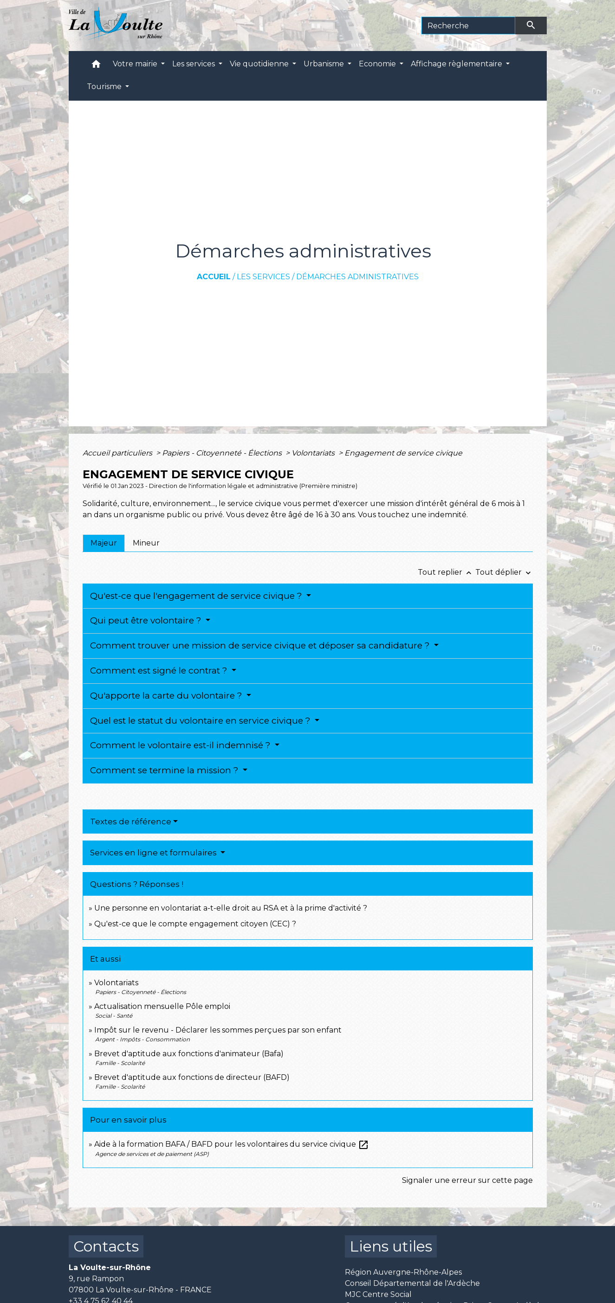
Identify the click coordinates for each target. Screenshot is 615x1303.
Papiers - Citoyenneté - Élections (223, 453)
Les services (263, 276)
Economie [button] (378, 63)
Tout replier (446, 572)
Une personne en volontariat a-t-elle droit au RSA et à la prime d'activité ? (230, 908)
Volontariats (314, 453)
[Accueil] (116, 25)
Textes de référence (130, 821)
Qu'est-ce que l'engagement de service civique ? (197, 596)
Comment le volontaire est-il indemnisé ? (181, 745)
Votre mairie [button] (136, 63)
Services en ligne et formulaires (154, 852)
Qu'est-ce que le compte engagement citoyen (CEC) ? (195, 923)
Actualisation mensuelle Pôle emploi (162, 1006)
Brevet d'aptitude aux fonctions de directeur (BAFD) (192, 1077)
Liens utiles (391, 1246)
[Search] (468, 25)
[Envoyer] (531, 25)
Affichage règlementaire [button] (457, 63)
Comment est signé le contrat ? (160, 670)
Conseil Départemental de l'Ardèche (412, 1283)
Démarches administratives (357, 276)
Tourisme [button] (105, 86)
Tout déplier (504, 572)
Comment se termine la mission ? (165, 770)
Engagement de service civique (403, 453)
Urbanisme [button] (325, 63)
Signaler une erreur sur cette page (467, 1180)
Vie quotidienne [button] (260, 63)
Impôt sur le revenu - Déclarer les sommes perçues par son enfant (218, 1030)
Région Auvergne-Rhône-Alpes (403, 1272)
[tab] (104, 543)
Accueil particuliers (118, 453)
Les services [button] (194, 63)
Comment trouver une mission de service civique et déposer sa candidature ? (261, 645)
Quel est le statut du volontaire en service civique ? (201, 720)
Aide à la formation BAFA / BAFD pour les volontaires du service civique (231, 1144)
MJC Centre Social (378, 1294)
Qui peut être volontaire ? (147, 620)
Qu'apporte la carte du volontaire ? (167, 695)
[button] (96, 66)
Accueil (214, 276)
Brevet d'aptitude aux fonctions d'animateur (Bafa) (189, 1053)
